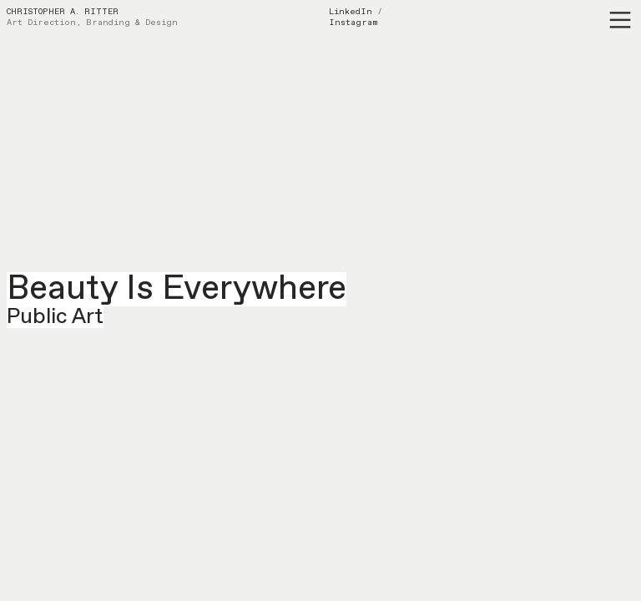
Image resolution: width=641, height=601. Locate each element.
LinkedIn (350, 12)
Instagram (353, 22)
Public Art (55, 317)
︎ (620, 20)
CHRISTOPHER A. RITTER (63, 12)
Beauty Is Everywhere (176, 289)
